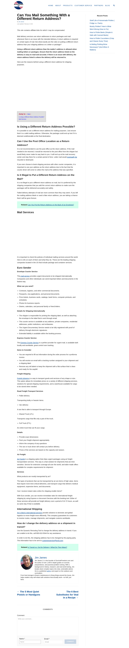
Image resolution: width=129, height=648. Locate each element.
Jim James (21, 21)
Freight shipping (23, 378)
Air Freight (21, 459)
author (49, 571)
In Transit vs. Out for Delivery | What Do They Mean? (47, 547)
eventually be (72, 157)
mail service (25, 276)
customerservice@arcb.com (52, 540)
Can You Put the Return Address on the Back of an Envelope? (51, 205)
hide (28, 114)
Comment (20, 615)
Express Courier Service (29, 343)
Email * (47, 639)
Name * (22, 639)
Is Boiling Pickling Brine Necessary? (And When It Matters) (99, 47)
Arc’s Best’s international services (29, 513)
